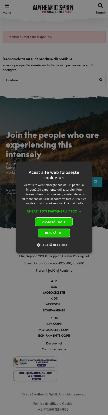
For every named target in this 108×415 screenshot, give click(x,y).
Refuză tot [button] (54, 233)
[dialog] (54, 208)
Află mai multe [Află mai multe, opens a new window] (74, 204)
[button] (54, 211)
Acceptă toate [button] (54, 222)
